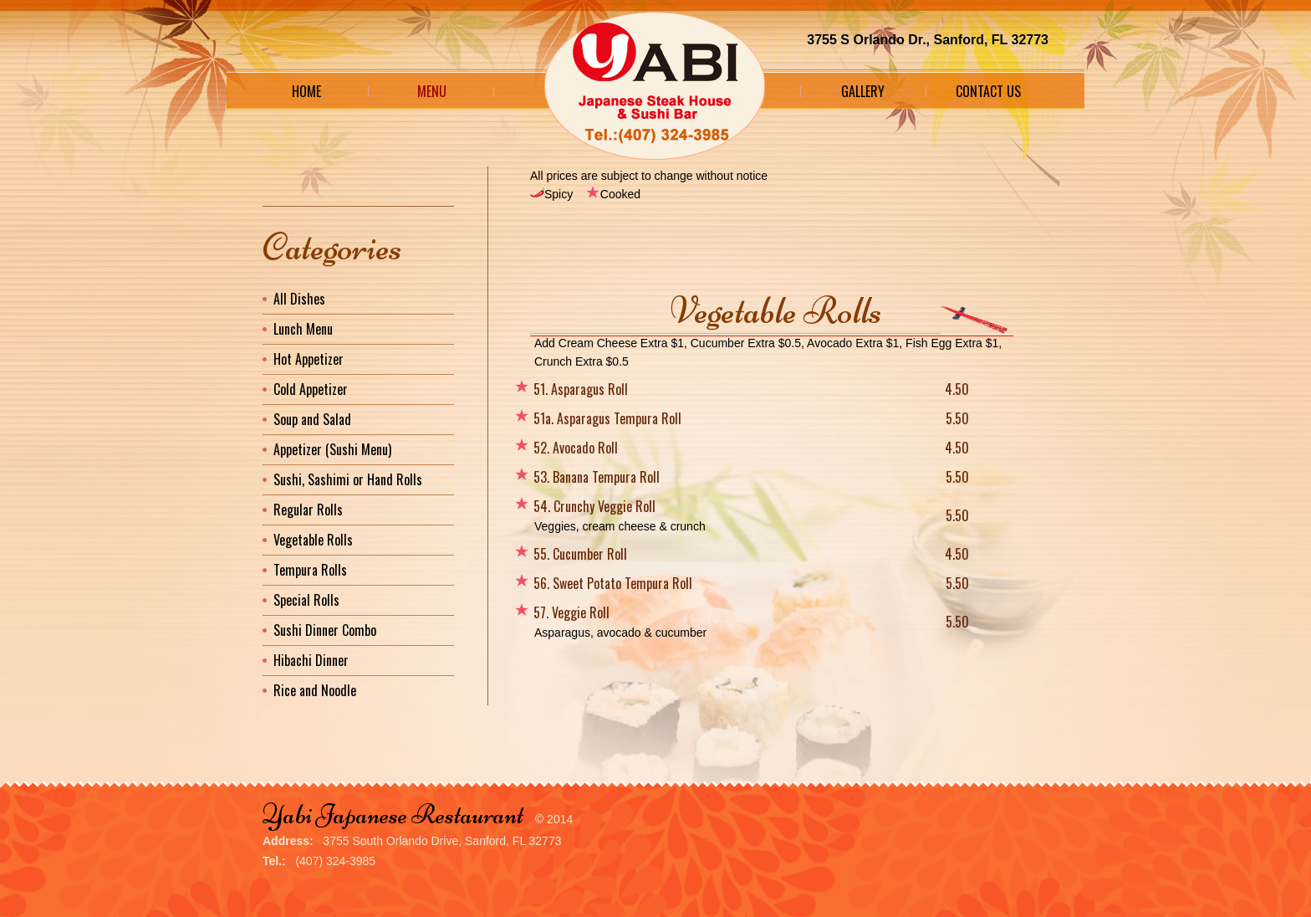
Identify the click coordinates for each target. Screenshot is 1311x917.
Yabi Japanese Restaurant (393, 814)
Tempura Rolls (310, 570)
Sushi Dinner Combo (324, 630)
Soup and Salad (312, 419)
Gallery (863, 91)
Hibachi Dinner (311, 660)
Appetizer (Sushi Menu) (332, 449)
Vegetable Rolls (313, 540)
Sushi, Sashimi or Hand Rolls (347, 479)
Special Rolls (306, 600)
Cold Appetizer (310, 389)
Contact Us (988, 91)
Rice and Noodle (314, 690)
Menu (431, 91)
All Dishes (299, 299)
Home (306, 91)
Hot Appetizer (308, 359)
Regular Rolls (308, 509)
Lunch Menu (303, 329)
